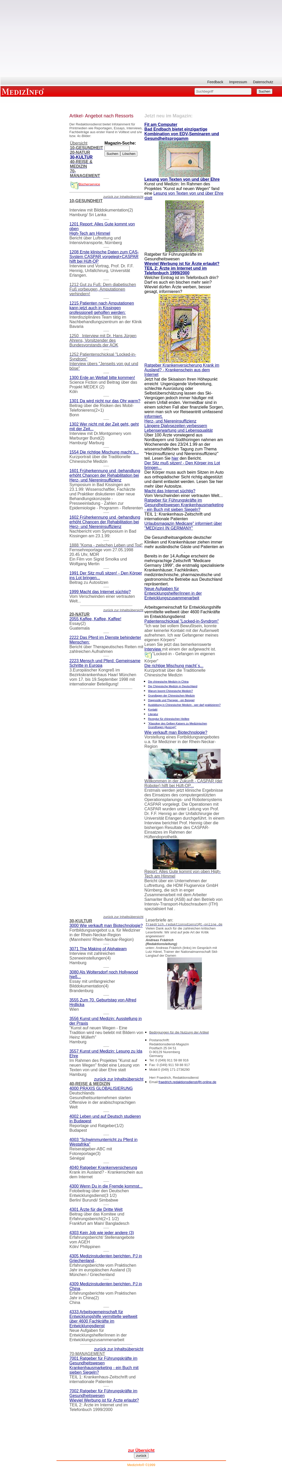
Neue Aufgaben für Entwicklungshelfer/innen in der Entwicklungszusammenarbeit (173, 593)
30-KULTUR (81, 157)
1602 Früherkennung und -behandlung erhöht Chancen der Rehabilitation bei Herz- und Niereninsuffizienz (104, 522)
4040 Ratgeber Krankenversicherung (103, 1167)
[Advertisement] (141, 41)
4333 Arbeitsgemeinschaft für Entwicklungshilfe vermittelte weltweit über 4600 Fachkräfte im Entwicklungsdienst (103, 1319)
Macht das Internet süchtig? (169, 491)
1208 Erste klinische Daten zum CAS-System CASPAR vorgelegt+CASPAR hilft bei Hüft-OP (104, 256)
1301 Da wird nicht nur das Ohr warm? (104, 401)
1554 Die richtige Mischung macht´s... (104, 452)
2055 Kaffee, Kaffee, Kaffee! (95, 619)
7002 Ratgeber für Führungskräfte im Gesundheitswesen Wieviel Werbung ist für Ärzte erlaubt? (104, 1395)
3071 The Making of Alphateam (98, 949)
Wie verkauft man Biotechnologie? (175, 732)
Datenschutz (263, 82)
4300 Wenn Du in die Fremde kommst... (106, 1186)
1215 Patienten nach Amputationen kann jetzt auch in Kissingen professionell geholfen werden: (101, 308)
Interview (153, 649)
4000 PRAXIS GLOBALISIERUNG (101, 1088)
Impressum (238, 82)
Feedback (215, 82)
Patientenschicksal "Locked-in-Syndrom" (181, 621)
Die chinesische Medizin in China (168, 681)
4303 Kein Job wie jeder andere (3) (101, 1233)
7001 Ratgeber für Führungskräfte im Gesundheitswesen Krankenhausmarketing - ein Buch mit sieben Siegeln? (104, 1365)
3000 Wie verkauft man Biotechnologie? (106, 925)
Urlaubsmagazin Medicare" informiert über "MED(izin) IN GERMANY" (183, 525)
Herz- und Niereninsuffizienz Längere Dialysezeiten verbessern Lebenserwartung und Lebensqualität (178, 426)
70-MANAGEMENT (87, 1354)
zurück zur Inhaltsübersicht (118, 1079)
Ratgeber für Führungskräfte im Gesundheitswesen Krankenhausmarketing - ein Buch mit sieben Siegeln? (183, 505)
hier (175, 458)
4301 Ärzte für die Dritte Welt (96, 1209)
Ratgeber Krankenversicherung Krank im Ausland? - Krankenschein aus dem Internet (181, 370)
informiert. (153, 416)
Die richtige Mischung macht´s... (173, 665)
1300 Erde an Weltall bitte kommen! (102, 377)
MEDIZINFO (24, 91)
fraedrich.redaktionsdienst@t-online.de (187, 1082)
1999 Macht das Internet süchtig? (100, 592)
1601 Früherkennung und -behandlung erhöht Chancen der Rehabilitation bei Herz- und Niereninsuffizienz (104, 475)
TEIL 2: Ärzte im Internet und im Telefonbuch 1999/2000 (175, 270)
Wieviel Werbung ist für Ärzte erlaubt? (181, 263)
